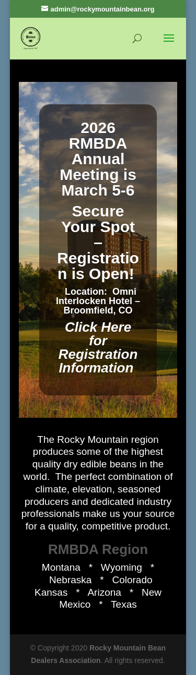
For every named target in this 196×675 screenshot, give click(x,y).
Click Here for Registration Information (98, 347)
